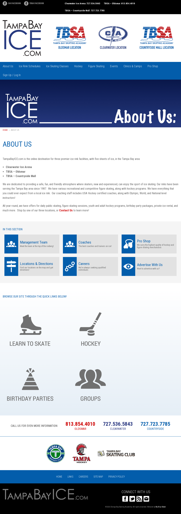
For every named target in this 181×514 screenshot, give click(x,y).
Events (114, 66)
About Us (8, 66)
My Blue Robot (161, 507)
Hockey (78, 66)
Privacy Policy (116, 476)
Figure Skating (96, 66)
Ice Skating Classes (57, 66)
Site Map (98, 476)
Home (5, 130)
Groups (90, 382)
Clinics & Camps (133, 66)
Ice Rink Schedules (29, 66)
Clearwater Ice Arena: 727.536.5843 (82, 3)
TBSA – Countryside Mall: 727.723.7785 (85, 10)
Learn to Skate (30, 327)
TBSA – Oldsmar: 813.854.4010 (119, 3)
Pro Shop (153, 66)
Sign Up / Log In (12, 75)
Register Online (150, 382)
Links (70, 476)
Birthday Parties (30, 382)
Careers (83, 476)
